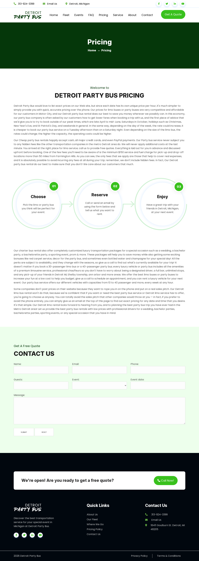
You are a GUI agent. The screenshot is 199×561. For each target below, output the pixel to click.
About (132, 15)
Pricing (103, 15)
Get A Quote (173, 14)
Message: (19, 395)
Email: (75, 364)
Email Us (52, 4)
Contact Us (93, 534)
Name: (17, 364)
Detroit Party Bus (24, 106)
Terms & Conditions (169, 556)
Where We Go (95, 524)
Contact (147, 15)
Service (118, 15)
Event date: (137, 379)
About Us (92, 514)
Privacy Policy (139, 556)
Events (78, 15)
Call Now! (165, 480)
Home (54, 15)
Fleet (66, 15)
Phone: (135, 364)
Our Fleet (92, 519)
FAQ (91, 15)
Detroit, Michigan (79, 4)
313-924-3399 (26, 4)
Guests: (18, 379)
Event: (76, 379)
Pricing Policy (95, 529)
